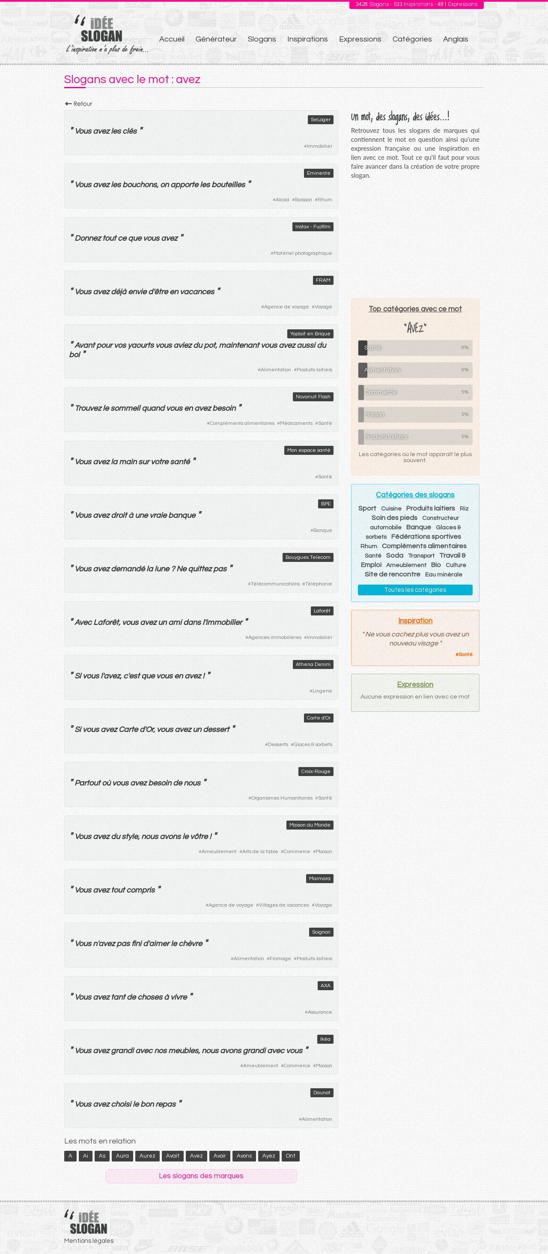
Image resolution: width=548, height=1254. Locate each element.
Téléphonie (318, 584)
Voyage (323, 307)
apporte (184, 185)
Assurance (320, 1012)
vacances (197, 292)
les (116, 131)
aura (122, 1156)
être (161, 292)
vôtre (199, 837)
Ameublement (219, 851)
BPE (326, 504)
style (130, 837)
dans (192, 622)
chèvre (190, 944)
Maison (324, 851)
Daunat (322, 1093)
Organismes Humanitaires (282, 798)
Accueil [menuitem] (172, 39)
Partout (87, 783)
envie (137, 292)
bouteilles (228, 185)
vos (120, 345)
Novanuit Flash (313, 397)
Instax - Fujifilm (313, 227)
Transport (421, 556)
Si (77, 676)
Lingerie (322, 691)
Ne (181, 569)
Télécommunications (275, 584)
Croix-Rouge (316, 771)
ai (85, 1156)
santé (180, 462)
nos (160, 1051)
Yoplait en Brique (310, 334)
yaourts (141, 345)
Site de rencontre (392, 574)
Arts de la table (260, 851)
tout (109, 238)
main (128, 462)
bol (74, 355)
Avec (83, 622)
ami (175, 622)
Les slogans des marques (201, 1176)
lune (162, 569)
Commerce (297, 851)
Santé (325, 423)
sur (143, 462)
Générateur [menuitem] (216, 39)
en (174, 292)
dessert (216, 730)
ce (122, 238)
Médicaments (296, 423)
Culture (456, 565)
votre (159, 462)
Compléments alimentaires (242, 423)
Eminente (319, 173)
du (197, 345)
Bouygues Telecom (308, 557)
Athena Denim (313, 664)
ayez (268, 1156)
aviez (182, 345)
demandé (128, 569)
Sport (367, 508)
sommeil (125, 408)
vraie (158, 515)
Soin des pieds (394, 517)
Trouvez (87, 408)
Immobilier (319, 146)
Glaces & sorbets (313, 744)
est (134, 676)
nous (192, 783)
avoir (220, 1156)
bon (147, 1104)
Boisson (303, 200)
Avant (84, 345)
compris (140, 890)
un (162, 622)
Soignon (321, 932)
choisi (121, 1104)
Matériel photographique (303, 253)
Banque (322, 530)
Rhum (325, 200)
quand (153, 408)
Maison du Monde (310, 825)
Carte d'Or (319, 718)
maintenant (239, 345)
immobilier (224, 622)
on (164, 185)
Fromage (280, 958)
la (114, 462)
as (102, 1156)
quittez (199, 569)
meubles (183, 1051)
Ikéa (325, 1039)
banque (181, 515)
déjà (118, 292)
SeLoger (321, 119)
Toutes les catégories (415, 590)
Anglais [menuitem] (455, 39)
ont (290, 1156)
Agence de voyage (286, 307)
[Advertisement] (415, 238)
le (106, 408)
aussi (306, 345)
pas (219, 569)
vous (151, 238)
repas (165, 1104)
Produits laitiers (314, 370)
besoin (223, 408)
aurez (147, 1156)
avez (101, 131)
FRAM (323, 280)
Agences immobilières (274, 637)
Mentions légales (88, 1241)
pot (209, 345)
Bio (436, 564)
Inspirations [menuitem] (307, 39)
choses (149, 997)
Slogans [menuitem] (262, 39)
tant (118, 997)
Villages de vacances (284, 905)
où (106, 783)
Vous (82, 131)
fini (136, 944)
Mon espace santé (309, 450)
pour (104, 345)
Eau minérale (443, 575)
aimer (159, 944)
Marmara (320, 878)
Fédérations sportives (426, 536)
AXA (326, 985)
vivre (178, 997)
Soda (394, 555)
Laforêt (322, 611)
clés (129, 131)
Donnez (87, 238)
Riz (464, 509)
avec (143, 1051)
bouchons (139, 185)
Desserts (278, 744)
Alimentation (276, 370)
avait (172, 1156)
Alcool (282, 200)
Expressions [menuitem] (360, 39)
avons (170, 837)
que (134, 238)
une (141, 515)
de (177, 783)
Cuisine (391, 509)
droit (119, 515)
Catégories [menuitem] (412, 39)
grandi (122, 1051)
